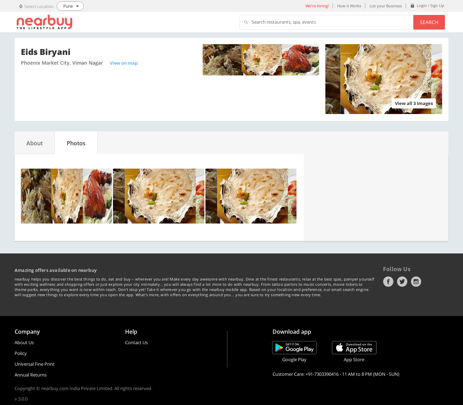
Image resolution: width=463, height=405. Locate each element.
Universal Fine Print (35, 364)
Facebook (388, 281)
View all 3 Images (414, 103)
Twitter (402, 281)
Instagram (416, 281)
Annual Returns (31, 375)
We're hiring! (317, 5)
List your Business (385, 5)
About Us (24, 342)
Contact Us (136, 342)
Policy (21, 353)
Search (429, 22)
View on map (124, 63)
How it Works (349, 5)
